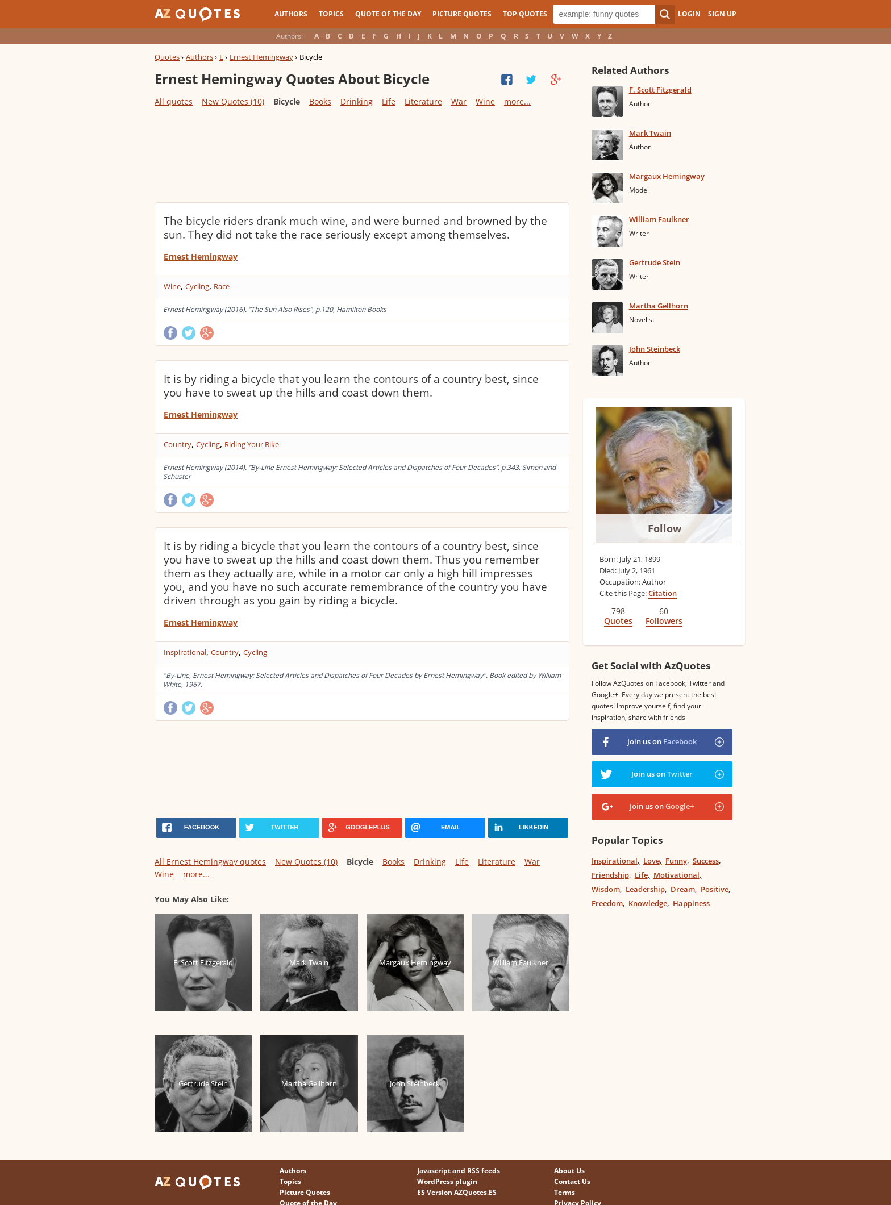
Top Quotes (525, 14)
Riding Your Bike (251, 444)
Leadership (645, 889)
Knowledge (647, 903)
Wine (485, 101)
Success (706, 861)
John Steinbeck (654, 349)
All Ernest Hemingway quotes (210, 861)
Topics (331, 14)
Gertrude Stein (654, 262)
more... (517, 101)
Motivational (676, 875)
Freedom (607, 903)
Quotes (167, 57)
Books (320, 101)
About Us (569, 1170)
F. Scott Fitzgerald (660, 90)
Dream (683, 889)
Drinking (356, 101)
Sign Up (722, 14)
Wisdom (606, 889)
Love (651, 861)
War (459, 101)
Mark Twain (650, 133)
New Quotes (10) (233, 101)
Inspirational (185, 652)
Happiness (691, 903)
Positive (714, 889)
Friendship (610, 875)
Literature (423, 101)
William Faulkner (659, 219)
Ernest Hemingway (261, 57)
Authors (290, 14)
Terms (564, 1192)
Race (222, 286)
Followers (664, 620)
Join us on (662, 741)
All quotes (174, 101)
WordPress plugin (447, 1181)
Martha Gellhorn (658, 306)
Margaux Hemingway (667, 176)
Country (177, 444)
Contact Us (572, 1181)
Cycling (197, 286)
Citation (662, 593)
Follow (664, 528)
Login (689, 14)
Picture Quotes (462, 14)
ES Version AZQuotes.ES (457, 1192)
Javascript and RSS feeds (458, 1170)
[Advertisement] (361, 154)
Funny (676, 861)
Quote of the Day (388, 14)
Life (388, 101)
